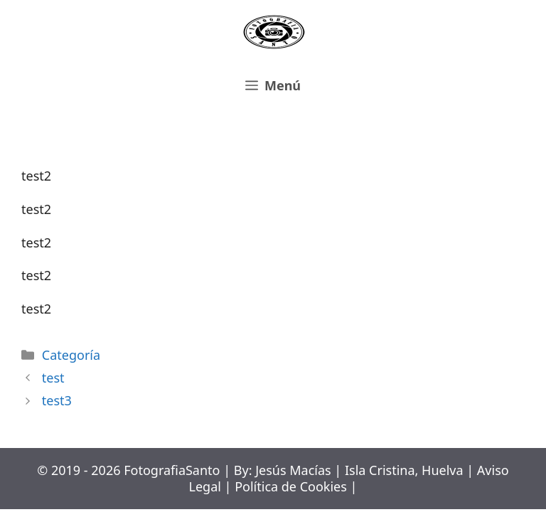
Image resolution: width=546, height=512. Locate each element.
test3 (57, 400)
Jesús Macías (293, 470)
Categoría (71, 354)
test (53, 377)
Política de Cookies (291, 486)
